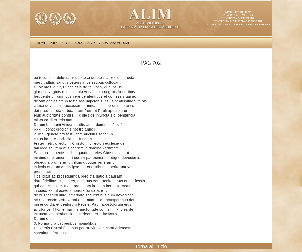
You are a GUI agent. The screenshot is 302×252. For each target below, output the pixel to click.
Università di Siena (237, 12)
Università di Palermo (237, 18)
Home (41, 43)
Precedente (60, 43)
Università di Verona (237, 15)
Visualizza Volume (114, 43)
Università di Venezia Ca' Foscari (237, 21)
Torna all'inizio (151, 246)
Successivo (85, 43)
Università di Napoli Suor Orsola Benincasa (237, 24)
